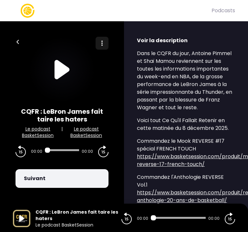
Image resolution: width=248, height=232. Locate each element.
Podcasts (223, 10)
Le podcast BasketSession (38, 132)
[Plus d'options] (102, 43)
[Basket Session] (112, 11)
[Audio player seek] (62, 150)
